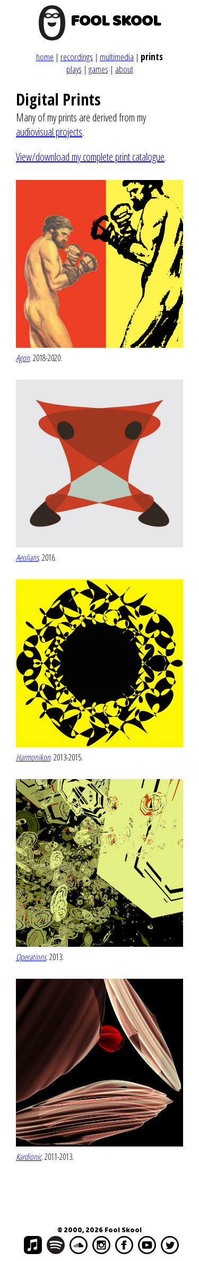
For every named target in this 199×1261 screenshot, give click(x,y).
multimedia (117, 57)
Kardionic (28, 1156)
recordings (76, 57)
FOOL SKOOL (116, 21)
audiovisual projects (49, 132)
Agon (23, 358)
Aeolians (27, 557)
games (98, 69)
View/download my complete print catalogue (90, 157)
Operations (31, 957)
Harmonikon (33, 757)
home (45, 57)
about (124, 69)
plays (74, 69)
